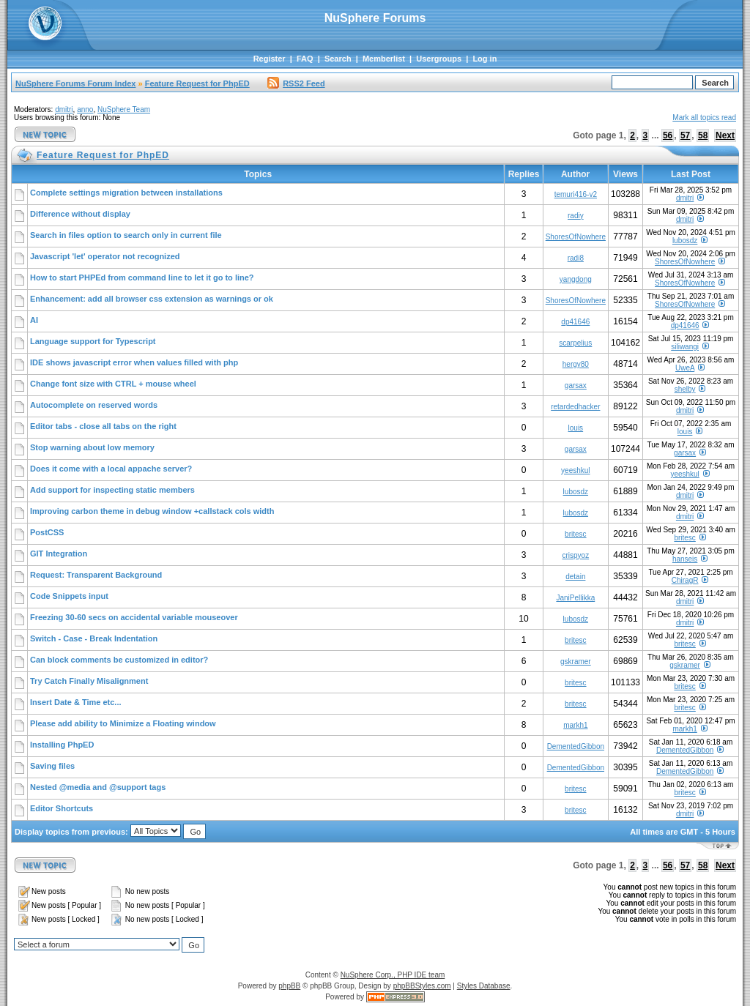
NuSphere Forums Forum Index (75, 83)
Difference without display (80, 213)
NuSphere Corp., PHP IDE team (393, 975)
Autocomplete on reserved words (93, 404)
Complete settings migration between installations (126, 192)
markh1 (575, 725)
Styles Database (483, 986)
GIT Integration (58, 553)
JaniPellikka (575, 598)
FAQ (305, 58)
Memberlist (384, 58)
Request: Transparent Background (96, 574)
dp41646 (575, 322)
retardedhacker (575, 407)
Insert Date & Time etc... (76, 702)
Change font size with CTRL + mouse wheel (113, 383)
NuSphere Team (123, 109)
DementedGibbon (575, 746)
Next (725, 135)
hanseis (684, 559)
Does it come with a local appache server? (111, 468)
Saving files (52, 765)
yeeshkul (575, 470)
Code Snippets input (69, 596)
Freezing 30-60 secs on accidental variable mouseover (134, 617)
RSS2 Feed (295, 83)
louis (576, 428)
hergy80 (575, 364)
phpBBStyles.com (422, 986)
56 (667, 135)
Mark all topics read (704, 117)
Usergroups (438, 58)
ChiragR (685, 580)
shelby (685, 389)
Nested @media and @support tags (98, 787)
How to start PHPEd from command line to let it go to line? (142, 277)
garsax (576, 385)
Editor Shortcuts (61, 808)
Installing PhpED (62, 744)
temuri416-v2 (575, 194)
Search (338, 58)
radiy (576, 216)
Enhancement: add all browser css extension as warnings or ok (151, 298)
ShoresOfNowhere (576, 237)
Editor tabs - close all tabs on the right (103, 426)
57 (685, 135)
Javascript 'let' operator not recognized (105, 256)
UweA (684, 368)
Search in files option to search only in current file (126, 235)
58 (703, 135)
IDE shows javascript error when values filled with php (134, 362)
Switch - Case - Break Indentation (93, 638)
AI (34, 320)
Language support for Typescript (93, 341)
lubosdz (684, 240)
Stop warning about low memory (92, 447)
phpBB (289, 986)
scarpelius (575, 343)
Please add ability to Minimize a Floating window (123, 723)
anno (85, 109)
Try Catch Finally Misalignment (89, 681)
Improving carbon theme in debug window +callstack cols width (152, 511)
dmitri (64, 109)
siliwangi (685, 347)
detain (575, 577)
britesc (575, 534)
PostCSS (47, 532)
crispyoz (575, 555)
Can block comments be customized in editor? (119, 659)
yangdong (576, 279)
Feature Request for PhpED (197, 83)
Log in (484, 58)
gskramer (575, 661)
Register (269, 58)
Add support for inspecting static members (112, 489)
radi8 (576, 258)
